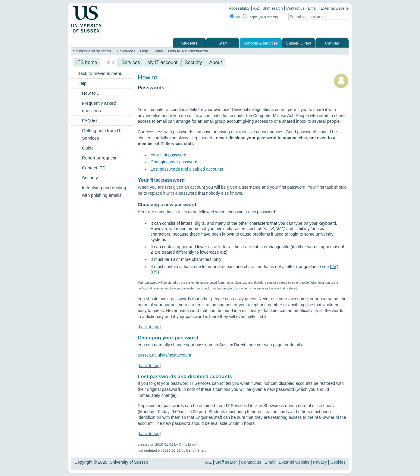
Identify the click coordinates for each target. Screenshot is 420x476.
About (215, 62)
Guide (158, 51)
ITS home (86, 62)
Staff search (273, 8)
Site (237, 17)
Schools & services (260, 43)
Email (313, 8)
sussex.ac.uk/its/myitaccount (164, 355)
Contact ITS (93, 167)
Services (130, 62)
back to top (149, 326)
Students (189, 43)
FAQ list (89, 120)
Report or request (99, 158)
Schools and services (92, 51)
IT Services (125, 51)
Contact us (295, 8)
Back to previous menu (99, 73)
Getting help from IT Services (101, 134)
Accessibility (239, 8)
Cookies (338, 462)
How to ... (91, 93)
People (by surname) (262, 17)
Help (144, 51)
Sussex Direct (298, 43)
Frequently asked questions (99, 107)
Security (193, 62)
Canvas (332, 43)
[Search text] (314, 16)
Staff (222, 43)
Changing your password (174, 161)
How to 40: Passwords (188, 51)
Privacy (320, 462)
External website (335, 8)
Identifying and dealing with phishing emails (104, 191)
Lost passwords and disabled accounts (187, 169)
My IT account (162, 62)
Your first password (168, 155)
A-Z (256, 8)
